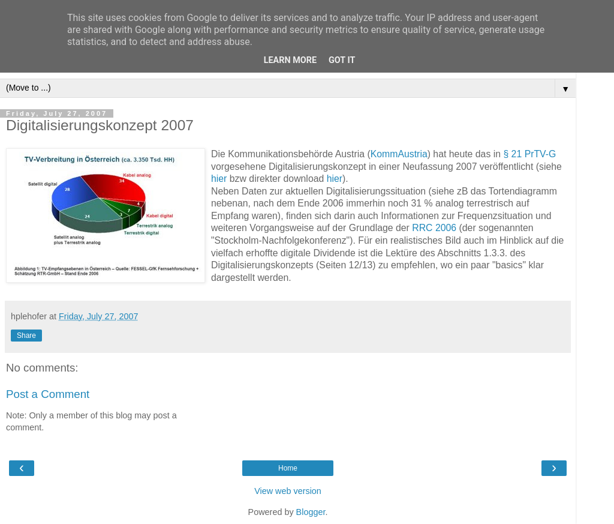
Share (26, 335)
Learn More (290, 60)
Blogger (311, 512)
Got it (342, 60)
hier (219, 178)
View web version (287, 491)
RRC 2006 (434, 228)
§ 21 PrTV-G (529, 154)
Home (287, 468)
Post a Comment (47, 394)
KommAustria (399, 154)
